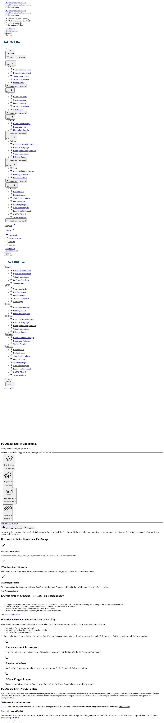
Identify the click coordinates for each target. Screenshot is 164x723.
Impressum (13, 677)
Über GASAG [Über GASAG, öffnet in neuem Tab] (65, 535)
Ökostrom (13, 535)
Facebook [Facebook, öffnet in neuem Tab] (14, 641)
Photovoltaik (14, 550)
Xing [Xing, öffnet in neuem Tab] (11, 665)
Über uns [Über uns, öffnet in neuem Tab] (158, 7)
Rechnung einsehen (119, 555)
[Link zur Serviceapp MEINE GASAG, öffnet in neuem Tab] (88, 645)
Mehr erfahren (103, 460)
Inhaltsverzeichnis (16, 695)
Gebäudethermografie (18, 570)
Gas (10, 540)
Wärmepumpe (15, 555)
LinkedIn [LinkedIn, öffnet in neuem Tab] (13, 659)
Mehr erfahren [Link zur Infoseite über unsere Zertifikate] (67, 622)
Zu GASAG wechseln (119, 535)
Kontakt (131, 13)
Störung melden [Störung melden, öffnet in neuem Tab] (117, 590)
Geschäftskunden (133, 7)
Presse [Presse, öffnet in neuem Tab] (62, 550)
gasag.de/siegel (27, 451)
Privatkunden (115, 7)
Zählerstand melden (119, 540)
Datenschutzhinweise (18, 683)
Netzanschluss (15, 545)
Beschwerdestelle (118, 585)
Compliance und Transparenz (22, 701)
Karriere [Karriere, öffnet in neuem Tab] (148, 7)
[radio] (24, 103)
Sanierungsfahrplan (17, 565)
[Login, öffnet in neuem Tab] (157, 13)
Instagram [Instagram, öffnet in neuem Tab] (14, 653)
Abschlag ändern (118, 545)
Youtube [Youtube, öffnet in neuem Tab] (13, 647)
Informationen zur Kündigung (123, 575)
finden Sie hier (50, 414)
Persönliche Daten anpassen (123, 550)
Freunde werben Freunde (121, 580)
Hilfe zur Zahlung (118, 560)
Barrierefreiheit (15, 689)
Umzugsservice (117, 570)
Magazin (122, 13)
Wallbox (12, 560)
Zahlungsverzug (117, 565)
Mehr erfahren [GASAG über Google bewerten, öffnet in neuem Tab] (37, 622)
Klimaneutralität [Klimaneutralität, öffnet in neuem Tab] (66, 540)
